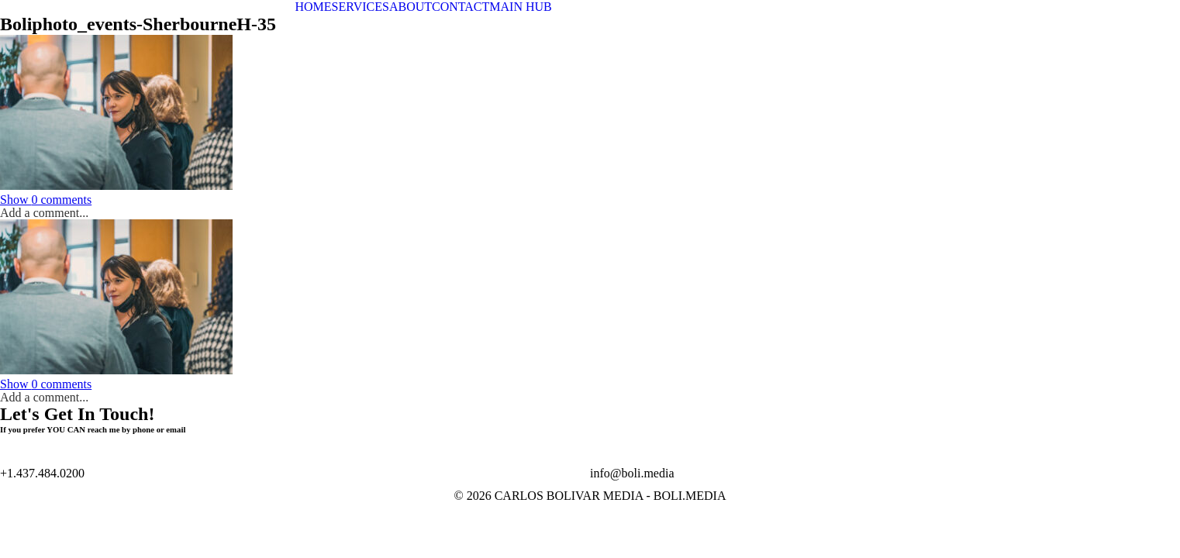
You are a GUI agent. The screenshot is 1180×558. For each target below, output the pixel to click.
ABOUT (410, 6)
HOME (313, 6)
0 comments (45, 199)
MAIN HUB (520, 6)
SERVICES (360, 6)
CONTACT (460, 6)
